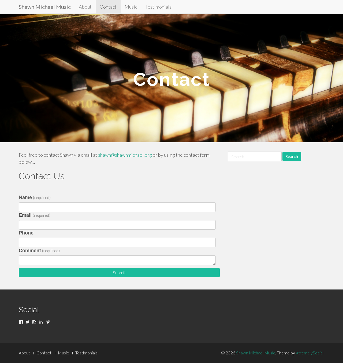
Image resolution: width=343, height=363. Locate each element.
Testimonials (158, 7)
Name (35, 197)
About (85, 7)
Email (34, 215)
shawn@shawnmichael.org (125, 155)
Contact (108, 7)
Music (131, 7)
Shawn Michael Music (45, 6)
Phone (26, 233)
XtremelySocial (309, 352)
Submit (119, 272)
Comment (39, 250)
